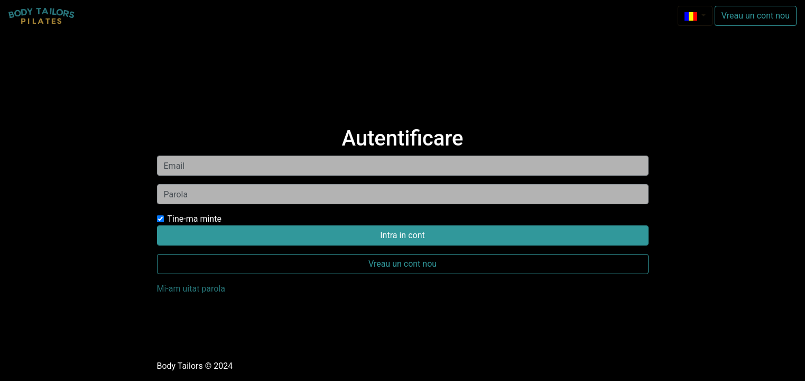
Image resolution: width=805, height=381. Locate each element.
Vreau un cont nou (755, 16)
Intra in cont (402, 235)
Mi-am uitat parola (191, 289)
